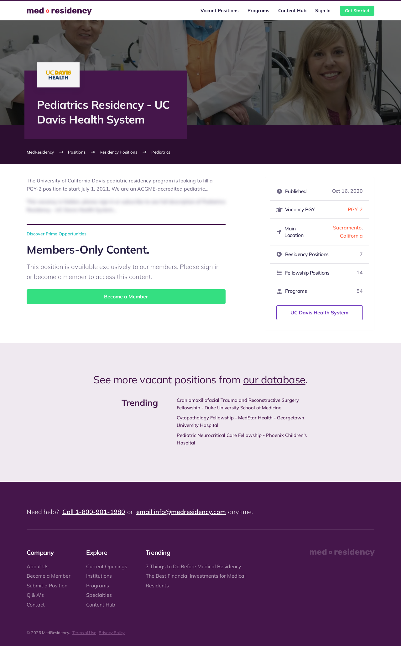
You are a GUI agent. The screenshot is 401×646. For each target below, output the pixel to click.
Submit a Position (47, 585)
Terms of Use (84, 632)
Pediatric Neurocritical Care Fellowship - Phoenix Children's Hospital (242, 439)
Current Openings (106, 566)
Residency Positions (118, 152)
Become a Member (126, 296)
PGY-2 (355, 209)
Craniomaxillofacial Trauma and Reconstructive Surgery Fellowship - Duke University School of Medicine (238, 404)
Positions (77, 152)
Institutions (99, 576)
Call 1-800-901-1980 (93, 512)
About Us (38, 566)
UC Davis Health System (319, 312)
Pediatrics (160, 152)
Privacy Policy (112, 632)
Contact (36, 604)
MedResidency (40, 152)
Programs (258, 10)
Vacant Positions (219, 10)
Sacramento (347, 227)
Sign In (323, 10)
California (351, 236)
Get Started (357, 10)
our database (274, 379)
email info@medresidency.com (181, 512)
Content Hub (292, 10)
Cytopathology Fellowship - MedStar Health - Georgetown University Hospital (240, 421)
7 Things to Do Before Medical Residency (193, 566)
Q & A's (35, 595)
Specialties (99, 595)
